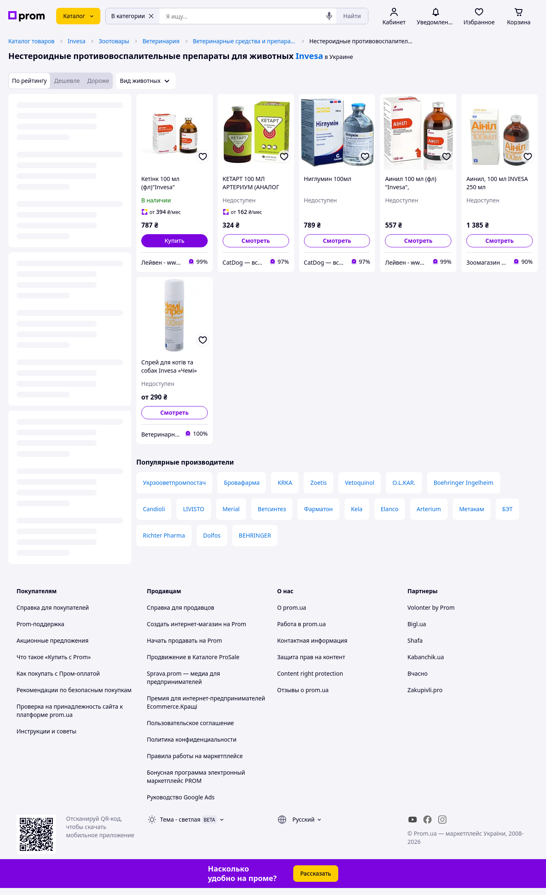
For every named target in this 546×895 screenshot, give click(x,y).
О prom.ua (291, 607)
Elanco (390, 509)
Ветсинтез (272, 509)
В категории (132, 16)
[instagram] (442, 820)
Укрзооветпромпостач (174, 482)
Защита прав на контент (311, 657)
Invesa (76, 41)
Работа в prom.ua (301, 624)
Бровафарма (241, 482)
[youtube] (413, 820)
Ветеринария (161, 41)
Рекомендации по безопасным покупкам (74, 690)
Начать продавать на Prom (184, 640)
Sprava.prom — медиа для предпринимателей (183, 677)
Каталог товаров (31, 41)
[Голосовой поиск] (329, 16)
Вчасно (418, 673)
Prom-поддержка (40, 624)
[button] (174, 240)
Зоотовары (114, 41)
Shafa (415, 640)
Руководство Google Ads (181, 797)
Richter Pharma (164, 535)
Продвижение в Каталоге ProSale (193, 657)
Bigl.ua (417, 624)
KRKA (285, 482)
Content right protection (310, 673)
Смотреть (256, 240)
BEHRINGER (255, 535)
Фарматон (318, 509)
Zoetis (318, 482)
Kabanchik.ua (426, 657)
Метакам (471, 509)
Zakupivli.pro (425, 690)
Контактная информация (312, 640)
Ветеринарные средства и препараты (244, 41)
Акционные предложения (52, 640)
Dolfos (212, 535)
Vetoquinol (359, 482)
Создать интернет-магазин (184, 624)
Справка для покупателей (53, 607)
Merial (231, 509)
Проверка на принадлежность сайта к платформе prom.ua (70, 710)
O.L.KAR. (403, 482)
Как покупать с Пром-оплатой (58, 673)
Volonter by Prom (431, 607)
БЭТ (507, 509)
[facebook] (427, 820)
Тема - (180, 819)
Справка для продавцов (180, 607)
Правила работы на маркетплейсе (195, 756)
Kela (357, 509)
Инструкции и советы (46, 731)
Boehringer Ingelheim (464, 482)
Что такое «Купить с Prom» (54, 657)
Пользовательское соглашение (190, 723)
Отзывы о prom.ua (303, 690)
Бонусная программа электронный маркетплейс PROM (196, 776)
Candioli (154, 509)
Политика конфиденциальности (192, 739)
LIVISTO (193, 509)
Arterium (429, 509)
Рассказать (315, 873)
